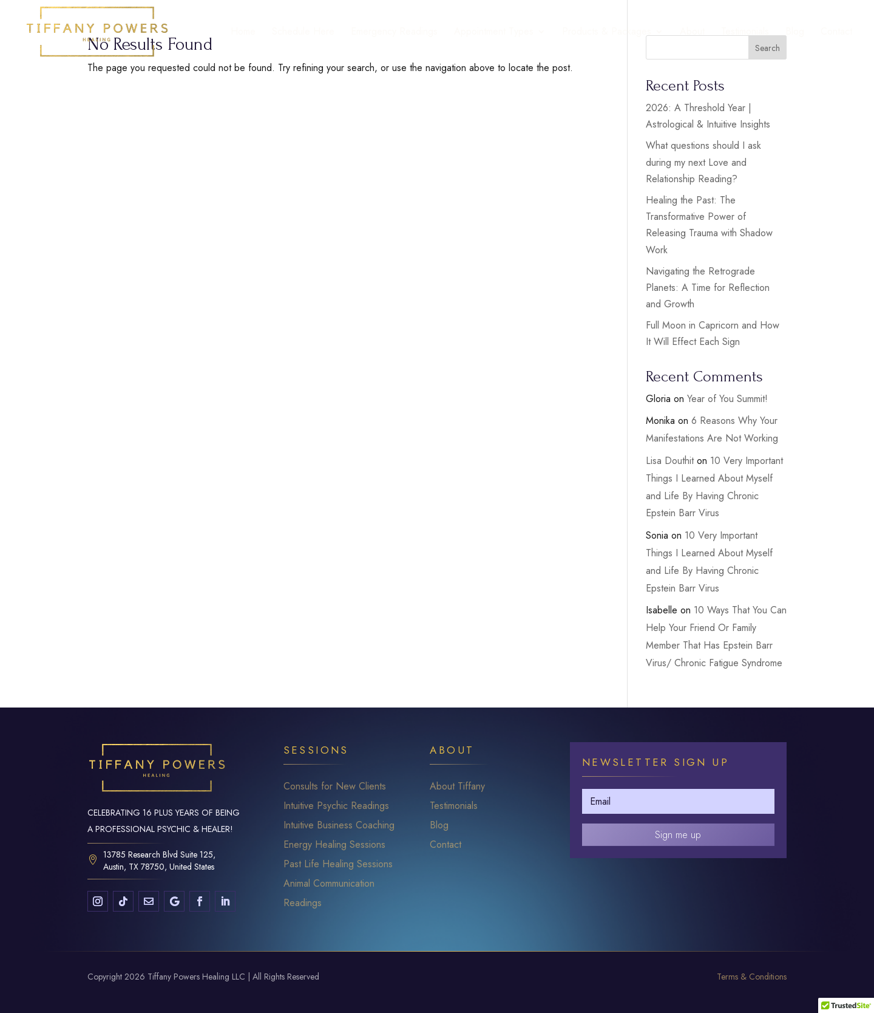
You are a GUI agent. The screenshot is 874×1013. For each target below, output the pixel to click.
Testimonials (745, 32)
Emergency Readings (394, 32)
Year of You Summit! (727, 399)
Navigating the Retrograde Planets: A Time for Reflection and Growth (708, 287)
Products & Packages (606, 32)
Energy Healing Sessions (334, 844)
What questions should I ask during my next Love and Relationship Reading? (703, 161)
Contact (836, 32)
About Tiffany (457, 786)
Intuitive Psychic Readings (336, 806)
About (692, 32)
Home (243, 32)
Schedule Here (303, 32)
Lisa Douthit (670, 461)
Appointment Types (494, 32)
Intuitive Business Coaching (339, 825)
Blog (794, 32)
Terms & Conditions (752, 976)
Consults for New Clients (334, 786)
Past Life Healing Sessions (338, 864)
